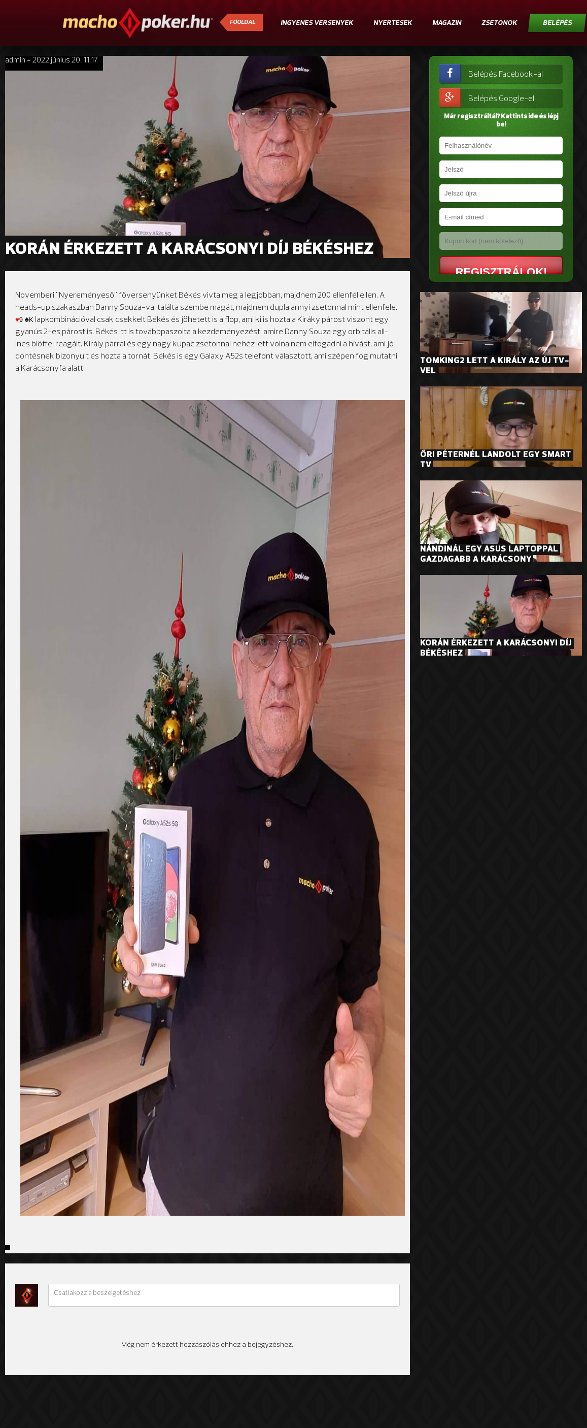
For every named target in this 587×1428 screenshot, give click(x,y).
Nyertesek (392, 23)
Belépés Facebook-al (491, 73)
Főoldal (242, 22)
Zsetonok (499, 23)
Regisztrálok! (493, 271)
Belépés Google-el (486, 97)
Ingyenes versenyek (317, 23)
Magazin (446, 23)
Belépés (557, 23)
